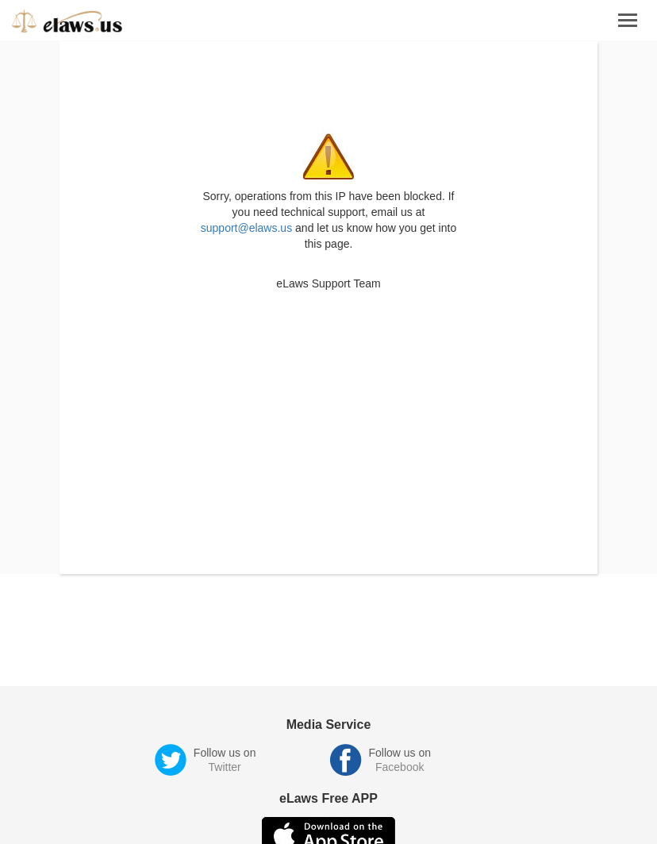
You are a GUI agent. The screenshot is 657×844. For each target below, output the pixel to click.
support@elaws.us (246, 228)
